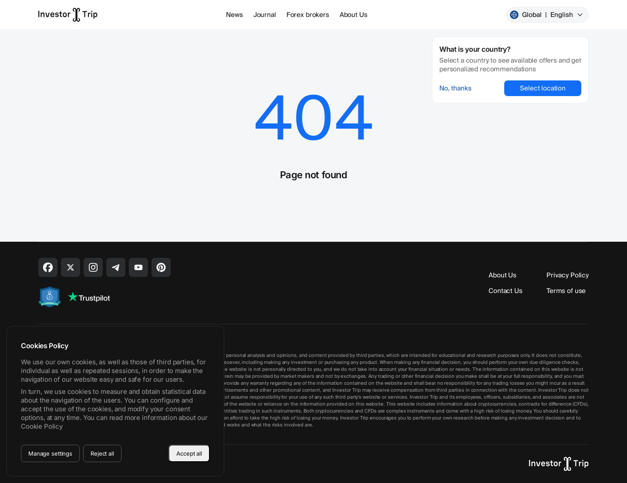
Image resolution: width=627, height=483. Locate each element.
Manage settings (50, 453)
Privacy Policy (567, 275)
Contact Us (505, 290)
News (234, 14)
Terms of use (566, 290)
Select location (543, 88)
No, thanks (455, 88)
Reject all (102, 453)
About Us (353, 14)
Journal (264, 14)
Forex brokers (308, 14)
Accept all (189, 453)
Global (546, 14)
